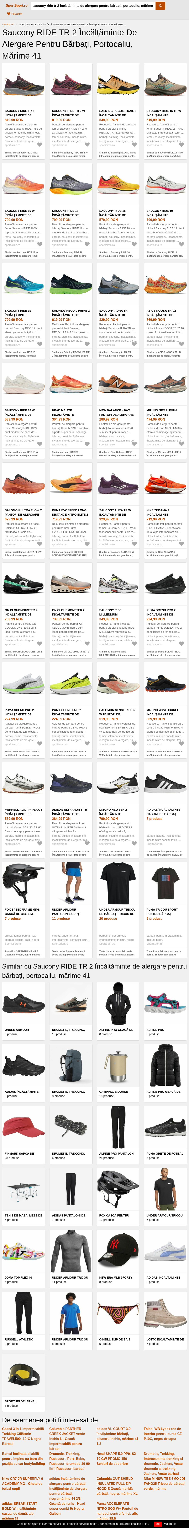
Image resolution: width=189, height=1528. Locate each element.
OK (158, 1524)
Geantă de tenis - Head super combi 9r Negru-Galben (67, 1508)
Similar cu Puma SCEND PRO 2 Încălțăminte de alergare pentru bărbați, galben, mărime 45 (69, 755)
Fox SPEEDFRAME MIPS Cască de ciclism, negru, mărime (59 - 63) (23, 914)
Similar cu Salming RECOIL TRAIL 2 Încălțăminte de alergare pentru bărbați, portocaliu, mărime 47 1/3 (117, 156)
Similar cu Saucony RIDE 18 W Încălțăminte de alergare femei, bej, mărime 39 (21, 455)
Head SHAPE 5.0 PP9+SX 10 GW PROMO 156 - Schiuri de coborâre (116, 1458)
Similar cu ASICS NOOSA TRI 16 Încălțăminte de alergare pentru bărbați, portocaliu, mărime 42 (164, 355)
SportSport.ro (16, 5)
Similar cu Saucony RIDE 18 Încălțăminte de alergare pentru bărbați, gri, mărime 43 (69, 255)
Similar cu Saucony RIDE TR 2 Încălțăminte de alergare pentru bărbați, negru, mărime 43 (22, 156)
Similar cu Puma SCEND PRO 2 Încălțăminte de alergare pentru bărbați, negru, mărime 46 (163, 655)
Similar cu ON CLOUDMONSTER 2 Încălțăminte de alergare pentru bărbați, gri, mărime (70, 655)
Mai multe (170, 1524)
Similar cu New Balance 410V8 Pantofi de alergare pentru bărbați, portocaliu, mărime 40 (118, 455)
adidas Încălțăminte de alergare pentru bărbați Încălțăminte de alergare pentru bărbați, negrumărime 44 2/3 (68, 1488)
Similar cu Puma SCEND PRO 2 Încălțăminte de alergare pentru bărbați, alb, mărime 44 (22, 755)
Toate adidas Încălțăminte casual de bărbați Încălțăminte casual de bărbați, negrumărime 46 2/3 (165, 855)
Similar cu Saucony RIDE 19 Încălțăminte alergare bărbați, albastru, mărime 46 (21, 355)
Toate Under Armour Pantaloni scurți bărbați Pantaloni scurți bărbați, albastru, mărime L (68, 954)
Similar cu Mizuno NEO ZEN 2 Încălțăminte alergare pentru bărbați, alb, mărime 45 (115, 855)
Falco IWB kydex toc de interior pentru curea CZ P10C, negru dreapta (163, 1434)
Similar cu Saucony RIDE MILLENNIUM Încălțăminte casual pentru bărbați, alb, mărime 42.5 (117, 655)
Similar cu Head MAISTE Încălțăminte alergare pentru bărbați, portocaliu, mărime (67, 455)
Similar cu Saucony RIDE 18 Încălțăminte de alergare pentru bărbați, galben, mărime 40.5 (116, 255)
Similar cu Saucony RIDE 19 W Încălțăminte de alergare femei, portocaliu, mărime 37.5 (21, 255)
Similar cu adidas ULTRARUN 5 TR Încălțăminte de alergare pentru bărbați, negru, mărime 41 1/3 (71, 855)
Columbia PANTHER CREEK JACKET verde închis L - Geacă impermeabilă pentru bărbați (67, 1439)
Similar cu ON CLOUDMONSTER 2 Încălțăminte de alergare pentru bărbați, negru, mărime (23, 655)
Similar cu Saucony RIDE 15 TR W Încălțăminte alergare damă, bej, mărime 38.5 (165, 156)
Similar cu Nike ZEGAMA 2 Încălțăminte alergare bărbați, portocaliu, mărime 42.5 (162, 555)
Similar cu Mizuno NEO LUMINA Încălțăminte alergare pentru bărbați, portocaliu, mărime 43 (164, 455)
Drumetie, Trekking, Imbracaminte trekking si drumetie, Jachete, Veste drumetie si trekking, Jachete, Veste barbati (163, 1463)
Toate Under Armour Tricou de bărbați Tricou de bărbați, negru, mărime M (116, 954)
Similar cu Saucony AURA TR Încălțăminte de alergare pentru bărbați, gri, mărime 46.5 (116, 355)
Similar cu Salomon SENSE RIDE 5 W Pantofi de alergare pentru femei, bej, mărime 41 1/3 (118, 755)
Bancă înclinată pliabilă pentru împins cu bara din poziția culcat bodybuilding (23, 1458)
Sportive (8, 24)
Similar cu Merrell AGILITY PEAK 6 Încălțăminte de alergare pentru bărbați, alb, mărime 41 (23, 855)
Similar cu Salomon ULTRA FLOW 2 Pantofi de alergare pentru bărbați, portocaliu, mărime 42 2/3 (23, 555)
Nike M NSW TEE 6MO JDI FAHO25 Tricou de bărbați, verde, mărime (164, 1483)
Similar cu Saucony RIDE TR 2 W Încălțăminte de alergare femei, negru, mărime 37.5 (70, 156)
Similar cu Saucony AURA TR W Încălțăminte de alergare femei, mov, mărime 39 (116, 555)
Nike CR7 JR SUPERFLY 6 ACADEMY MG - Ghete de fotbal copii (22, 1483)
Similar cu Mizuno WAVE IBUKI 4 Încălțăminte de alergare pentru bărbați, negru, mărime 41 (164, 755)
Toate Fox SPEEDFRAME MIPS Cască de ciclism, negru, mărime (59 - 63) (22, 954)
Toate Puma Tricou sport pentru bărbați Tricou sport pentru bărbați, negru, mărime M (164, 954)
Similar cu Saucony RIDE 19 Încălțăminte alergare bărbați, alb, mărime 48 (165, 255)
